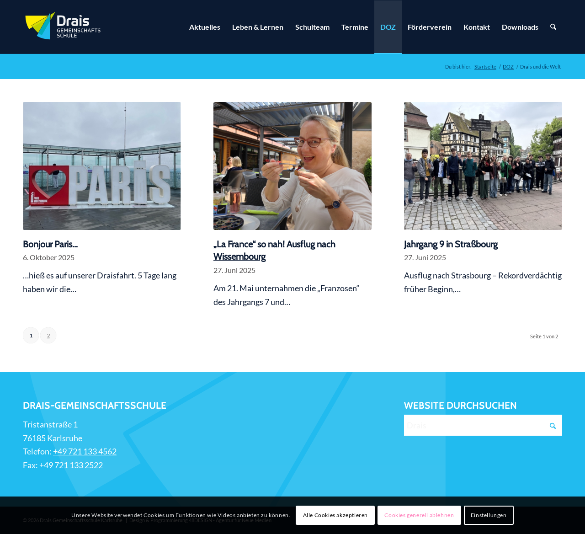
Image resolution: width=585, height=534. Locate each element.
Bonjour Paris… (50, 244)
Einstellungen (489, 515)
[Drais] (483, 425)
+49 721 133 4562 (85, 451)
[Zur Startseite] (64, 26)
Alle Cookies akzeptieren (335, 515)
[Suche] (553, 26)
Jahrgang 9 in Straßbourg (451, 244)
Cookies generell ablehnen (419, 515)
